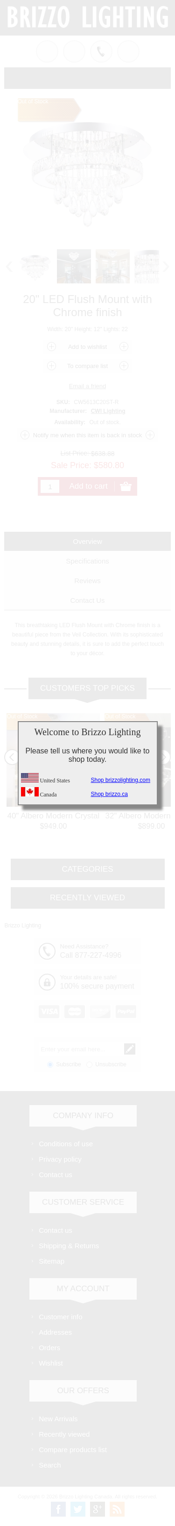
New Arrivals (58, 1419)
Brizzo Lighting (22, 925)
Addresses (55, 1332)
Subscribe (68, 1064)
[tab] (87, 541)
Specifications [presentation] (87, 561)
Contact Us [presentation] (87, 600)
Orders (49, 1348)
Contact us (55, 1175)
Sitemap (51, 1261)
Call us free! (101, 51)
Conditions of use (66, 1144)
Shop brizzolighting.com (120, 780)
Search (50, 1465)
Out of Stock (22, 716)
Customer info (60, 1317)
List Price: (75, 453)
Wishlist (51, 1363)
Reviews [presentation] (87, 581)
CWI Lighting (108, 411)
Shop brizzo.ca (109, 794)
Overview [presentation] (87, 541)
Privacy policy (60, 1159)
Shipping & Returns (69, 1246)
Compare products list (73, 1450)
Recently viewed (64, 1434)
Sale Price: (71, 465)
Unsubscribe (110, 1064)
